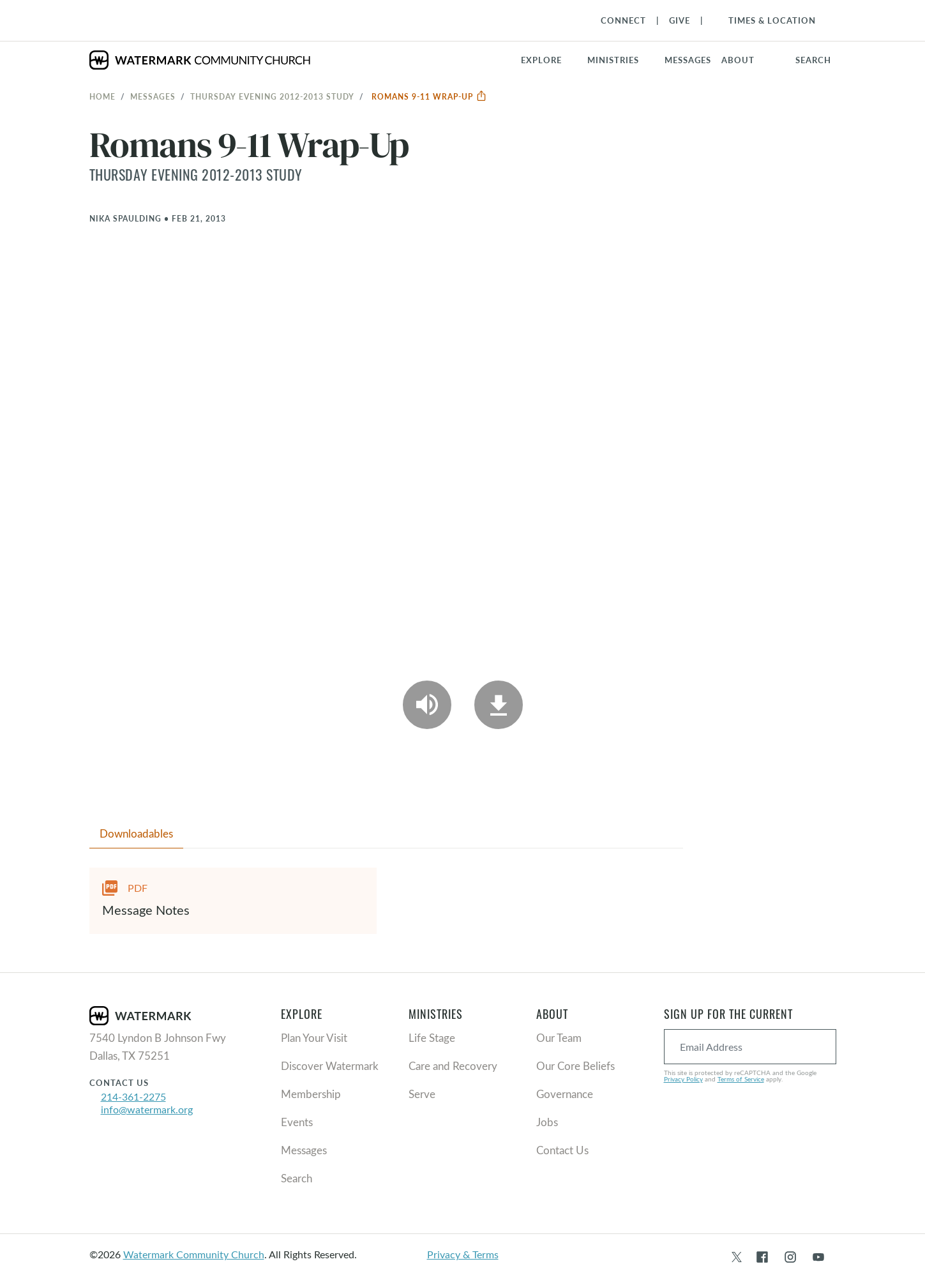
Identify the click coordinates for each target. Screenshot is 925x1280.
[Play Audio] (427, 705)
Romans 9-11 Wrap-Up (429, 96)
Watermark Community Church (193, 1254)
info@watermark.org (147, 1109)
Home (102, 96)
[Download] (498, 705)
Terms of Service (741, 1078)
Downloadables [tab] (136, 833)
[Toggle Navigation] (765, 20)
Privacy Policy (683, 1078)
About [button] (738, 60)
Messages (153, 96)
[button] (620, 60)
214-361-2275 (133, 1096)
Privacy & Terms (463, 1254)
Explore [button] (541, 60)
